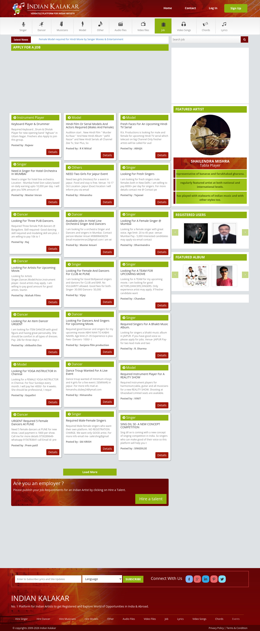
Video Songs (184, 26)
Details (52, 152)
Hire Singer (21, 619)
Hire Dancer (43, 619)
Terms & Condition (237, 628)
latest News (21, 39)
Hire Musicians (67, 619)
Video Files (150, 619)
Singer (23, 26)
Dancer (42, 26)
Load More (90, 472)
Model (82, 26)
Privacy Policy (216, 628)
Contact (190, 8)
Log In (213, 8)
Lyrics (224, 26)
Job (163, 26)
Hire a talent (151, 499)
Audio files (120, 26)
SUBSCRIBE (133, 579)
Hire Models (91, 619)
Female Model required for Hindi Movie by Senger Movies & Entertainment (81, 39)
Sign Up (236, 8)
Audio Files (129, 619)
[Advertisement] (90, 80)
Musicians (62, 26)
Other (100, 26)
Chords (206, 26)
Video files (143, 26)
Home (168, 8)
